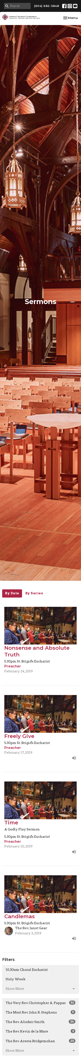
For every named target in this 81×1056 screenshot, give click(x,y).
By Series (34, 593)
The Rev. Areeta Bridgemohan (40, 1041)
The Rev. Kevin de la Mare (40, 1031)
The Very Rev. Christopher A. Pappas (40, 1003)
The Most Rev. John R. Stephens (40, 1012)
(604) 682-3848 (46, 6)
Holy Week (15, 979)
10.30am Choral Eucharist (27, 970)
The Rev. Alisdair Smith (40, 1022)
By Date (12, 593)
